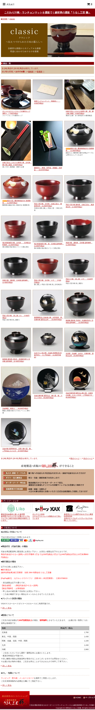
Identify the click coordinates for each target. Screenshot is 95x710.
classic (12, 19)
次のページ (88, 458)
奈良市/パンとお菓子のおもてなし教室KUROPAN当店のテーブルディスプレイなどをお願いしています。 (78, 517)
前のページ (75, 458)
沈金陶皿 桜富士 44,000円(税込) (15, 408)
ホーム (80, 698)
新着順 (39, 72)
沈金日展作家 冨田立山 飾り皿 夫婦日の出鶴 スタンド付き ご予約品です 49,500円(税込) (80, 395)
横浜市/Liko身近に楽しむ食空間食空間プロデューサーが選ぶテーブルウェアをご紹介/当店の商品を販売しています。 (15, 517)
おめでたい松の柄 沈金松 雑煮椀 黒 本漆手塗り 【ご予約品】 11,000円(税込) (48, 355)
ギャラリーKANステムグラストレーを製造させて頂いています (46, 516)
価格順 (30, 72)
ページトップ (89, 698)
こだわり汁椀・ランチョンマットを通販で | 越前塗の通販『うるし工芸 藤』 (47, 12)
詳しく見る (7, 608)
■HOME (4, 19)
